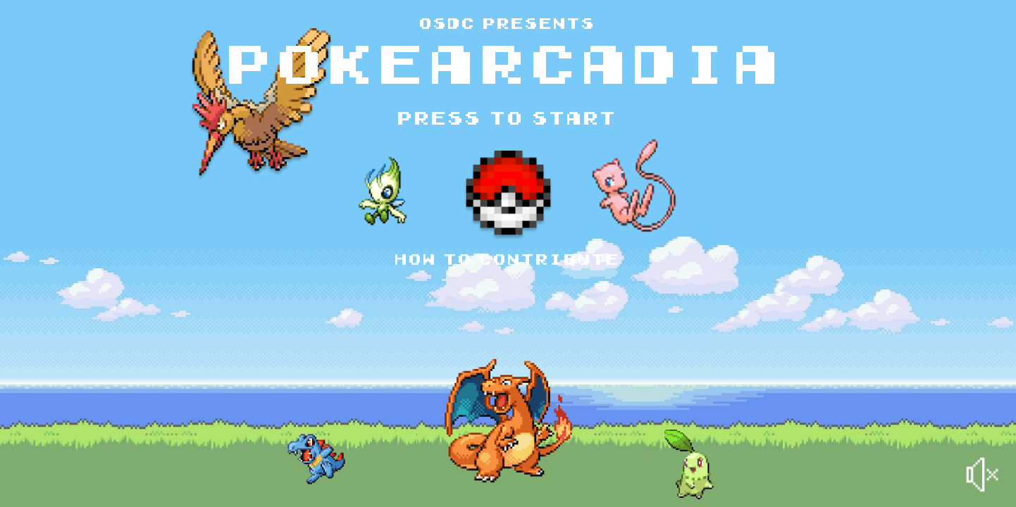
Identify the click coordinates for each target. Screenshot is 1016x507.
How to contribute (508, 261)
